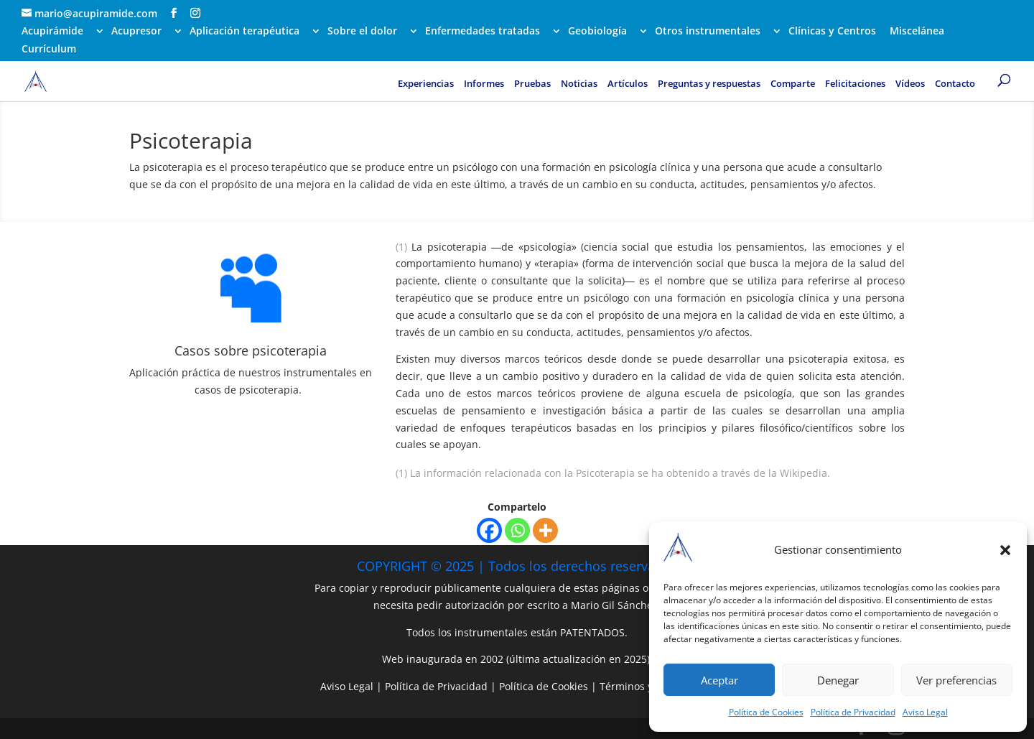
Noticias (579, 84)
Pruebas (532, 84)
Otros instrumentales (707, 31)
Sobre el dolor (362, 31)
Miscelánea (917, 31)
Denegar (838, 680)
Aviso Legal (925, 712)
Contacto (955, 84)
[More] (545, 530)
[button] (1005, 550)
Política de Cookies (766, 712)
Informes (484, 84)
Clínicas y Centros (832, 31)
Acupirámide (52, 31)
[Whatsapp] (517, 530)
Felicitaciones (855, 84)
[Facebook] (489, 530)
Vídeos (910, 84)
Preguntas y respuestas (709, 84)
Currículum (49, 49)
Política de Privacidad (853, 712)
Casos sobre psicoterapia (250, 350)
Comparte (792, 84)
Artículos (627, 84)
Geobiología (597, 31)
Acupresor (136, 31)
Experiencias (426, 84)
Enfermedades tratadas (482, 31)
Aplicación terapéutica (244, 31)
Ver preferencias (956, 680)
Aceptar (719, 680)
